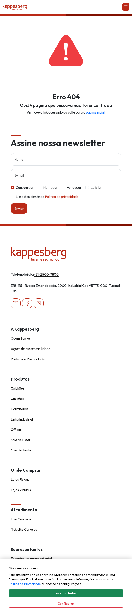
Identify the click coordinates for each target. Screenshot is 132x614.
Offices (16, 429)
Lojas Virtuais (21, 490)
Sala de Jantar (21, 450)
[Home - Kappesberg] (66, 254)
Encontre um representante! (31, 558)
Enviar (19, 213)
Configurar (66, 603)
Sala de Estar (20, 440)
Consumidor (25, 187)
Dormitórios (19, 409)
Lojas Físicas (20, 479)
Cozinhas (17, 398)
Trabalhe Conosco (24, 529)
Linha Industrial (22, 419)
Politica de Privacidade (28, 359)
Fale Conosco (21, 519)
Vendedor (74, 187)
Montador (50, 187)
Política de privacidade (62, 201)
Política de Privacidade (25, 584)
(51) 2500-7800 (46, 274)
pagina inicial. (95, 112)
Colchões (17, 388)
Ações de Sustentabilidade (30, 349)
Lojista (96, 187)
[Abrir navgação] (125, 7)
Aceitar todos (66, 593)
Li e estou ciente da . (48, 201)
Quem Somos (21, 338)
